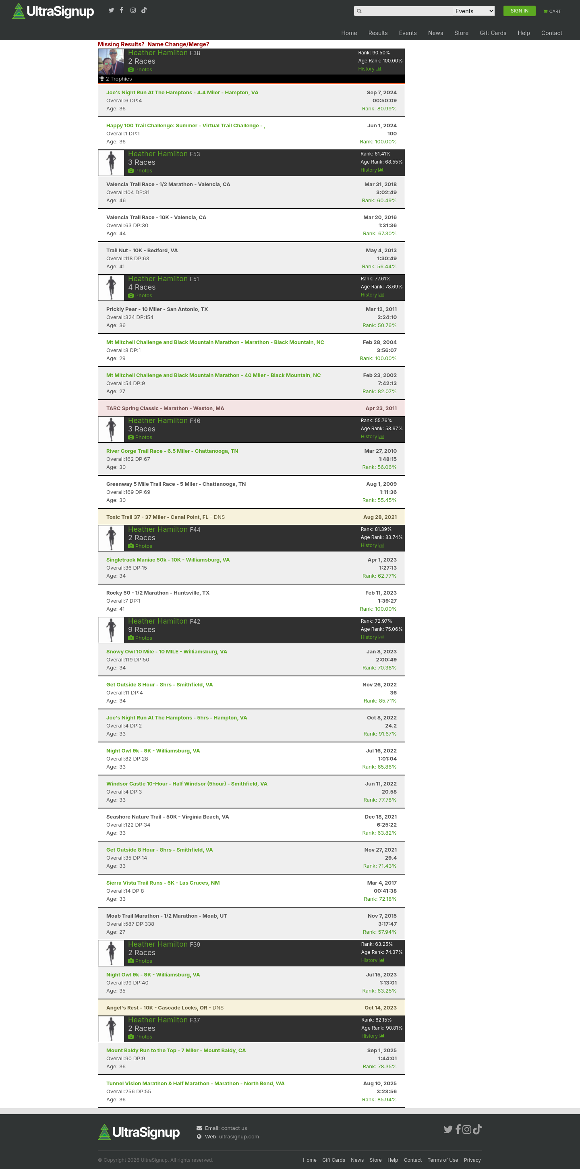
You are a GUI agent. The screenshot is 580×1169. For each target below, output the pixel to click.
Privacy (472, 1160)
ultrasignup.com (239, 1136)
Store (461, 32)
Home (349, 32)
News (435, 32)
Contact (551, 32)
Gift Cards (493, 32)
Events (408, 32)
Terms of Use (443, 1160)
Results (378, 32)
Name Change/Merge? (178, 44)
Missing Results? (121, 44)
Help (524, 32)
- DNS (165, 517)
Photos (140, 69)
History (369, 69)
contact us (234, 1128)
